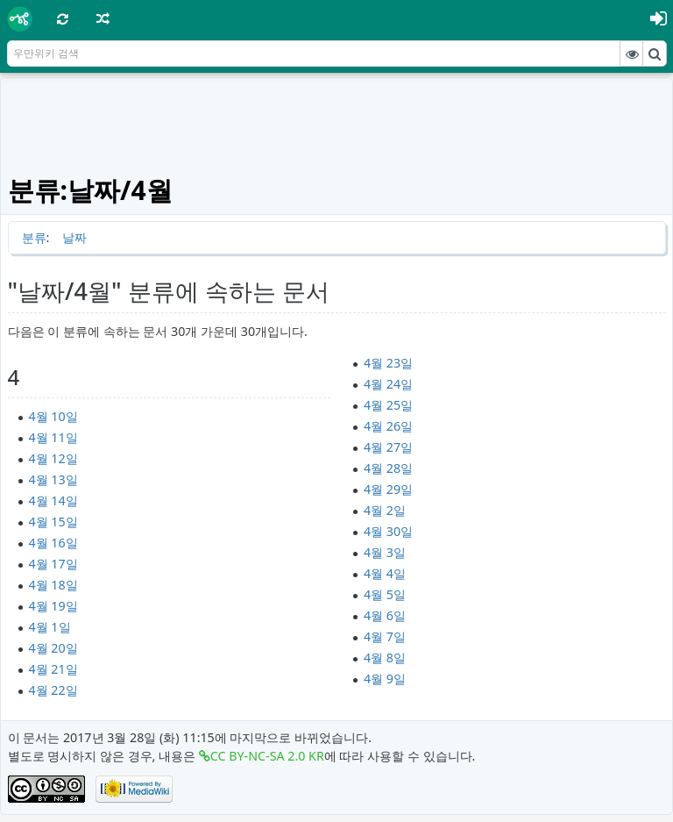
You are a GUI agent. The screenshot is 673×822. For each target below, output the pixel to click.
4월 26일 (388, 426)
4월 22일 (53, 690)
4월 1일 (50, 626)
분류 (34, 237)
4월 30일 (388, 531)
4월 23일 (388, 362)
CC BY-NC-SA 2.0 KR (267, 755)
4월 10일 (53, 416)
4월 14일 (53, 500)
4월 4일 (385, 573)
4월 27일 (388, 447)
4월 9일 (385, 678)
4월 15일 (53, 521)
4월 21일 (53, 669)
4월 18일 (53, 584)
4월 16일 (53, 542)
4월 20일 (53, 648)
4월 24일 (388, 383)
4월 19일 (53, 605)
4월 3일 (385, 552)
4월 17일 (53, 563)
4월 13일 (53, 479)
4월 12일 (53, 458)
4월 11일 (53, 437)
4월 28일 (388, 468)
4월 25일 (388, 405)
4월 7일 (385, 636)
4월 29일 (388, 489)
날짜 (74, 237)
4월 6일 (385, 615)
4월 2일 (385, 510)
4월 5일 (385, 594)
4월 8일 (385, 657)
